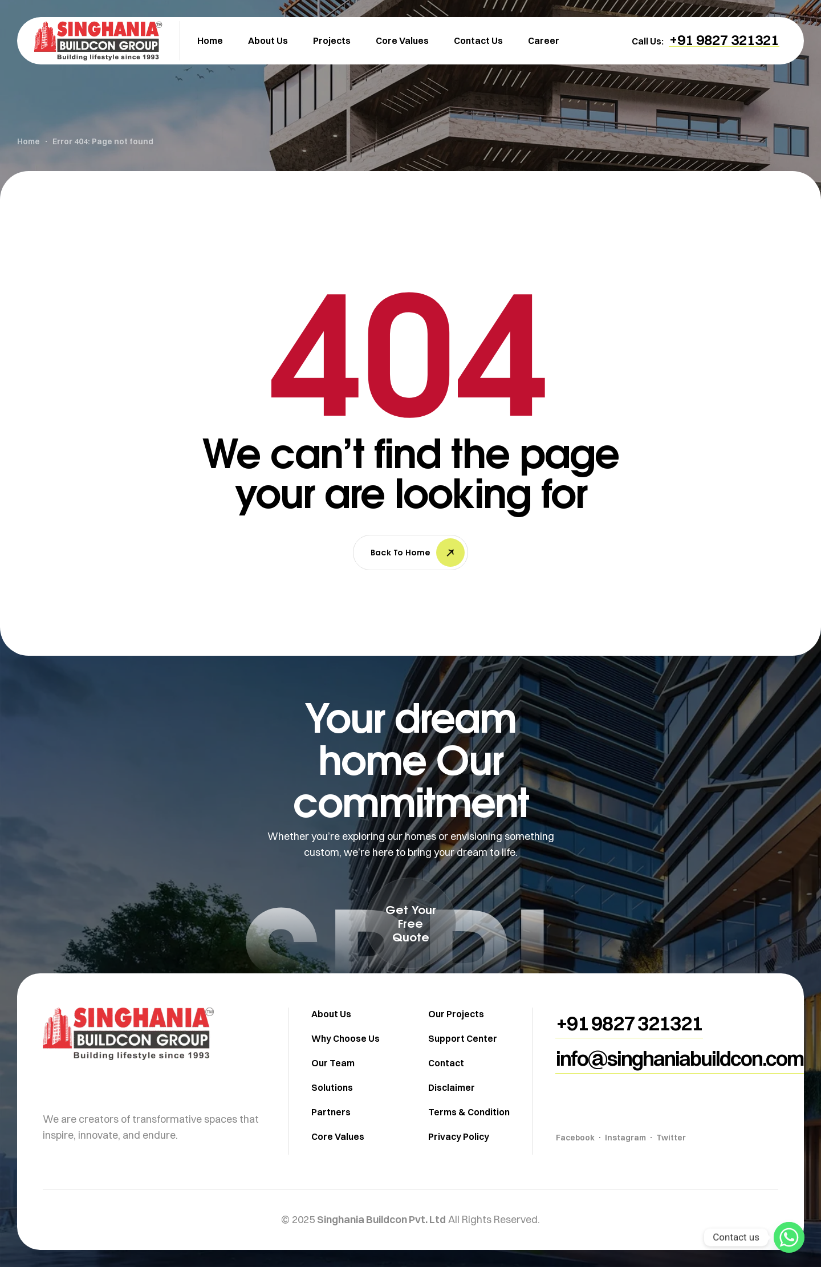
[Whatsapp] (789, 1237)
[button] (724, 40)
